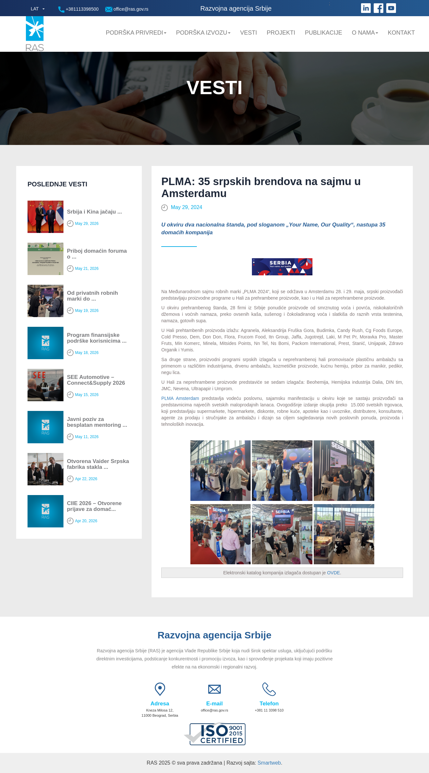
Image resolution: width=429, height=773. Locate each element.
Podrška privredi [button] (136, 32)
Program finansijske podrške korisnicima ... (97, 338)
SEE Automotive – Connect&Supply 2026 (96, 380)
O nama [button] (365, 32)
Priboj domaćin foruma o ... (97, 254)
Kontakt (401, 32)
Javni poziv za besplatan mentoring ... (97, 422)
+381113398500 (78, 9)
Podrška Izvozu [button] (203, 32)
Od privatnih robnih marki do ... (92, 296)
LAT (35, 8)
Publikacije (323, 32)
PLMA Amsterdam (180, 398)
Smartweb (269, 763)
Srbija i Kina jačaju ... (94, 212)
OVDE (333, 572)
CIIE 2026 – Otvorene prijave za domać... (94, 506)
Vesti (248, 32)
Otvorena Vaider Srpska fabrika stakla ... (98, 464)
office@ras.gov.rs (127, 9)
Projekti (281, 32)
